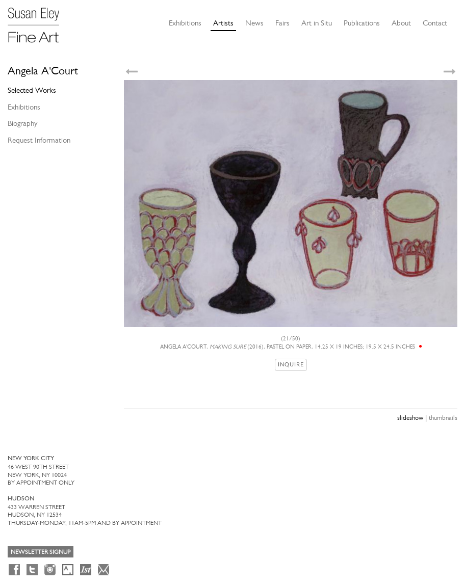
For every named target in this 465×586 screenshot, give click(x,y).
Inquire (291, 364)
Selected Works (32, 90)
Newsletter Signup (40, 551)
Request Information (39, 140)
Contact (435, 23)
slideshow (410, 417)
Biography (22, 123)
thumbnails (443, 417)
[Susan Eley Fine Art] (38, 21)
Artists (223, 23)
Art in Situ (316, 23)
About (401, 23)
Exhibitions (185, 23)
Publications (362, 23)
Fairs (282, 23)
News (254, 23)
